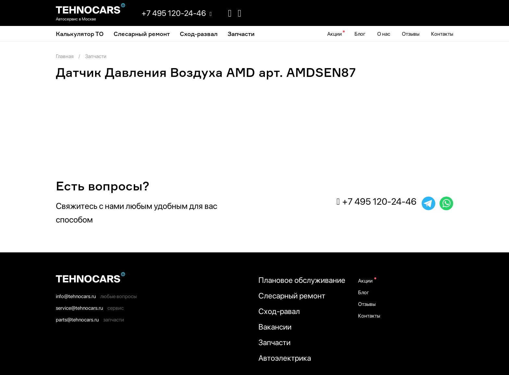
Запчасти (241, 33)
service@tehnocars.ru (79, 308)
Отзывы (410, 34)
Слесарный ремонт (142, 33)
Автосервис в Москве (76, 19)
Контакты (442, 34)
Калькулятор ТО (80, 33)
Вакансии (275, 327)
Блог (360, 34)
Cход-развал (198, 33)
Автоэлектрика (284, 358)
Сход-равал (279, 311)
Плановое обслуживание (301, 280)
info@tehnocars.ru (76, 296)
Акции (334, 34)
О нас (383, 34)
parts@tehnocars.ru (77, 320)
